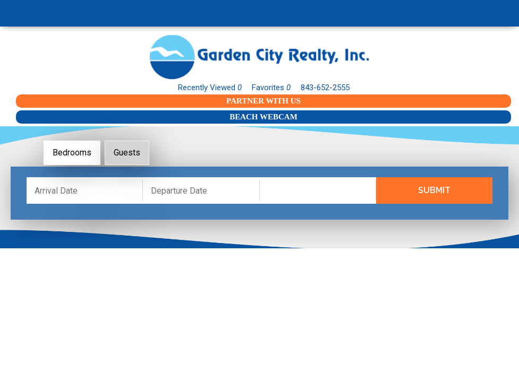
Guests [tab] (127, 152)
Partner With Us (263, 101)
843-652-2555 (325, 87)
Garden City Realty (259, 57)
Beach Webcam (263, 116)
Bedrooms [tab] (72, 152)
